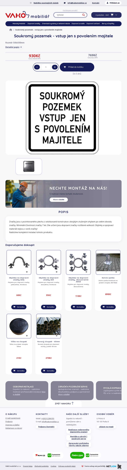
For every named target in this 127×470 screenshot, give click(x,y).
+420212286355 (47, 418)
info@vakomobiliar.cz (50, 421)
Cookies (53, 466)
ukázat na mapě (106, 427)
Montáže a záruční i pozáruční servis (78, 437)
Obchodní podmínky (41, 466)
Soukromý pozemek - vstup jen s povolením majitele (38, 30)
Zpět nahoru (64, 403)
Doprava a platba (12, 425)
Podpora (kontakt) (46, 427)
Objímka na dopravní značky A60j (19, 279)
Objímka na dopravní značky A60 (48, 279)
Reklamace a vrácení (13, 428)
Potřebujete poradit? (70, 10)
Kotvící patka (108, 278)
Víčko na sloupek (19, 342)
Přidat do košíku (75, 67)
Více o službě (58, 200)
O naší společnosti (12, 418)
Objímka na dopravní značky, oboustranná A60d (78, 280)
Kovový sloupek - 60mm (48, 342)
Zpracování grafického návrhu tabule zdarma (79, 444)
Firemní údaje (27, 466)
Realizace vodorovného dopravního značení (78, 431)
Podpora (8, 421)
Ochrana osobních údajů (67, 466)
